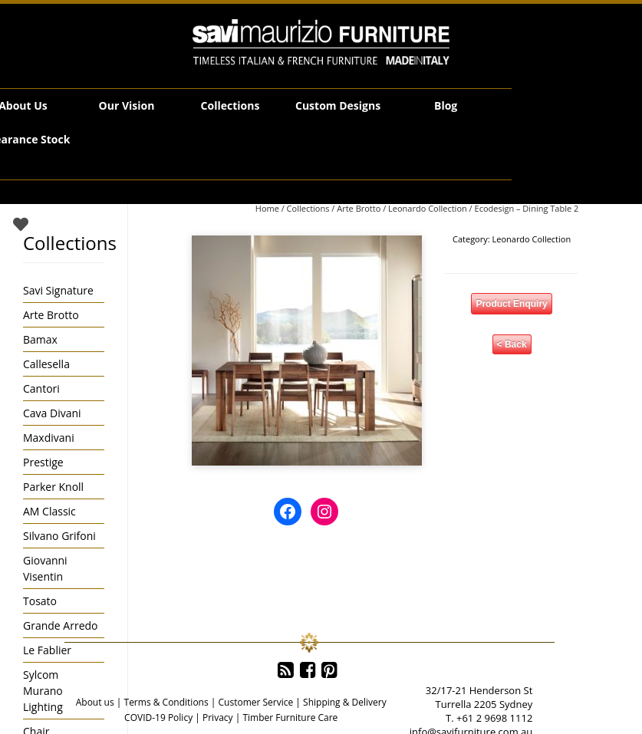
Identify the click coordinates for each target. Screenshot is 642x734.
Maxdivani (48, 437)
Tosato (40, 601)
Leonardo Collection (427, 208)
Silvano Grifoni (59, 535)
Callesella (46, 364)
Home (267, 208)
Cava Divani (52, 413)
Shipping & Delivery (345, 702)
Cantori (41, 388)
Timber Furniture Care (289, 717)
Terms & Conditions (166, 702)
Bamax (40, 339)
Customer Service (256, 702)
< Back (512, 344)
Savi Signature (58, 290)
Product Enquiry (511, 303)
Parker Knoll (53, 486)
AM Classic (49, 511)
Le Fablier (47, 650)
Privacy (217, 717)
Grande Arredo (60, 625)
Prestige (43, 462)
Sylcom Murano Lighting (43, 690)
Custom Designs (337, 105)
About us (95, 702)
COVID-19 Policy (158, 717)
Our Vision (127, 105)
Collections (230, 105)
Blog (445, 105)
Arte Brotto (358, 208)
